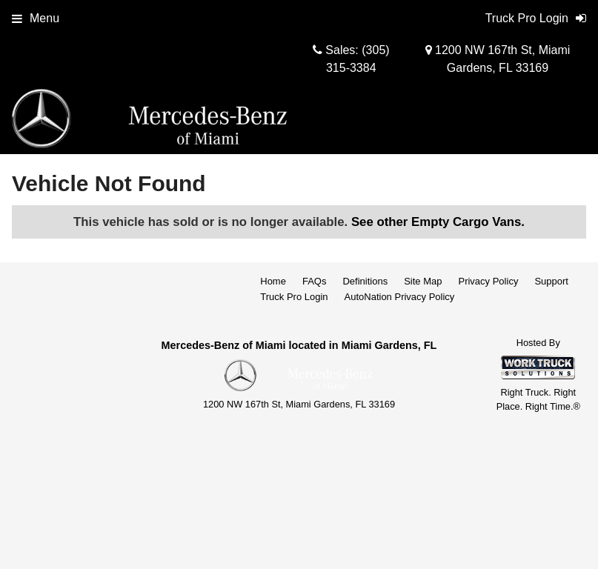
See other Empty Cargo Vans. (438, 222)
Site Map (423, 281)
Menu (35, 18)
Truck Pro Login (294, 296)
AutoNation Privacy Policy (400, 296)
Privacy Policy (488, 281)
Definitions (365, 281)
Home (273, 281)
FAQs (314, 281)
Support (551, 281)
